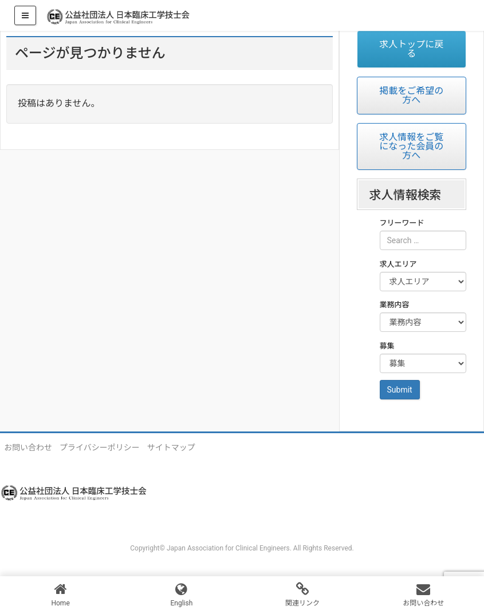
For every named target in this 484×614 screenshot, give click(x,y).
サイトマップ (171, 447)
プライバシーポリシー (100, 447)
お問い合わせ (28, 447)
